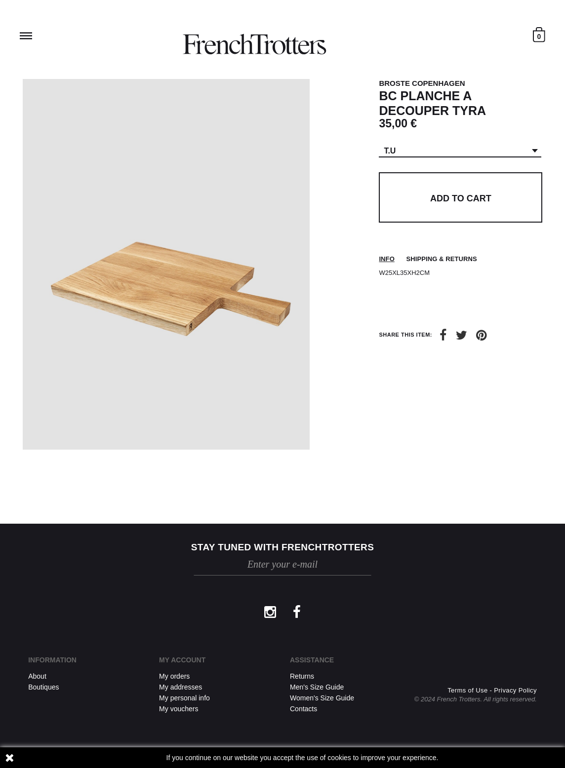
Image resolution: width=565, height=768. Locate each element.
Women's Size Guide (322, 698)
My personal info (184, 698)
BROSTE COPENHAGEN (422, 83)
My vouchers (178, 709)
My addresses (180, 687)
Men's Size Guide (317, 687)
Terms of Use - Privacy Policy (492, 690)
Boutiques (43, 687)
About (37, 676)
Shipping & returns (441, 259)
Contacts (303, 709)
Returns (302, 676)
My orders (174, 676)
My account (182, 660)
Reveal (26, 36)
